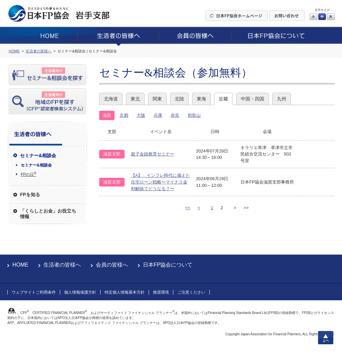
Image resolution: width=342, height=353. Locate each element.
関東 (157, 98)
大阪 (141, 115)
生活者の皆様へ (62, 265)
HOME (20, 265)
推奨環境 (161, 292)
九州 (281, 98)
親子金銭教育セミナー (152, 153)
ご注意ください (191, 292)
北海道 (111, 98)
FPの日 (28, 174)
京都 (124, 115)
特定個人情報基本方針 (125, 292)
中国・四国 (252, 98)
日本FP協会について (167, 265)
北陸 (179, 98)
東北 (135, 98)
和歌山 (194, 115)
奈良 (175, 115)
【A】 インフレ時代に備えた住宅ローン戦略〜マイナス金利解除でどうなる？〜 (160, 182)
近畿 (223, 98)
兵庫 (158, 115)
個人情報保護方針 (80, 292)
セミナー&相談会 (36, 165)
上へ (326, 338)
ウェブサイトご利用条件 (34, 292)
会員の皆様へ (112, 265)
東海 (201, 98)
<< (187, 207)
